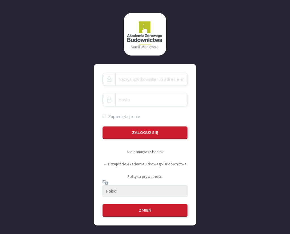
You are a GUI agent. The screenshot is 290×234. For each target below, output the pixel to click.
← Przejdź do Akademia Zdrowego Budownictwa (145, 163)
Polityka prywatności (145, 176)
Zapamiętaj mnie (124, 116)
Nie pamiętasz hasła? (145, 151)
